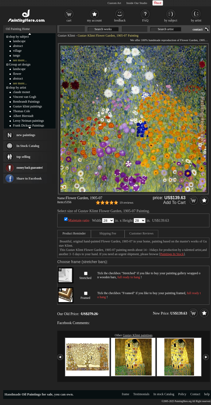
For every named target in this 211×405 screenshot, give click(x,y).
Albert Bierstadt (23, 116)
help (207, 394)
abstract (18, 46)
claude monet (21, 92)
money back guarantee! (29, 167)
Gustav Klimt (66, 35)
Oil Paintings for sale (37, 394)
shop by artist (17, 87)
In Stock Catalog (27, 146)
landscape (19, 41)
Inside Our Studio (136, 3)
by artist (196, 20)
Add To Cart (174, 202)
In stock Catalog (163, 394)
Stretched (85, 278)
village (17, 51)
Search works (103, 29)
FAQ (145, 20)
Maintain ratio (78, 221)
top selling (23, 157)
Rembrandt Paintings (26, 101)
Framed (85, 298)
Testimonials (141, 394)
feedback (119, 20)
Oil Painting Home (18, 29)
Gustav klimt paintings (27, 106)
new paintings (25, 135)
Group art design (19, 64)
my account (94, 20)
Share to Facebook (29, 178)
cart (69, 20)
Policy (182, 394)
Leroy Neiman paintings (28, 121)
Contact (195, 394)
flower (17, 74)
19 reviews (126, 202)
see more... (20, 60)
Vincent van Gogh (24, 97)
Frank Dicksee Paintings (28, 125)
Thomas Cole (21, 111)
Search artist (166, 29)
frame (125, 394)
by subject (170, 20)
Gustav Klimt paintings (137, 335)
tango (16, 55)
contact (198, 29)
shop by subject (19, 36)
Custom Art (114, 3)
